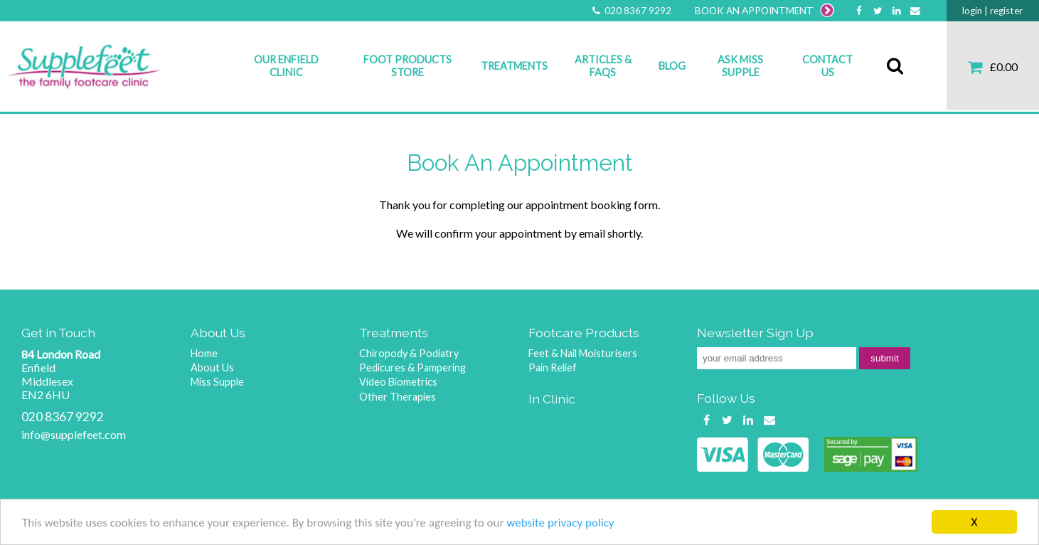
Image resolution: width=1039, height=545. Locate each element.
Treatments (514, 66)
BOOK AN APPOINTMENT (764, 10)
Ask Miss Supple (740, 65)
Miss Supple (217, 382)
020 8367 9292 (630, 10)
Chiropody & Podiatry (409, 353)
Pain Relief (552, 367)
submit (884, 358)
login (972, 10)
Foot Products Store (407, 65)
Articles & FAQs (603, 65)
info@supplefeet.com (73, 434)
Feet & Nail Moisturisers (582, 353)
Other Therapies (397, 397)
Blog (672, 66)
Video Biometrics (398, 382)
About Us (212, 367)
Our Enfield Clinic (286, 65)
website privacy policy (560, 523)
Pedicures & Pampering (412, 367)
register (1006, 10)
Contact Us (827, 65)
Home (204, 353)
